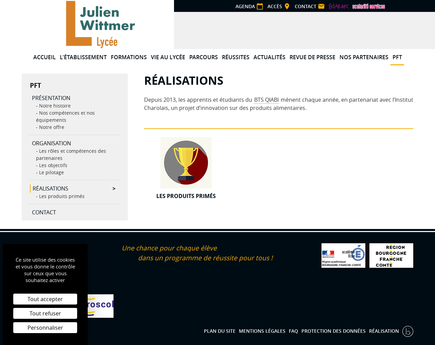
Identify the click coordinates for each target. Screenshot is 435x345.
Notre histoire (54, 105)
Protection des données (333, 331)
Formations (129, 57)
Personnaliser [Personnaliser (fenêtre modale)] (45, 327)
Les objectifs (52, 165)
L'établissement (83, 57)
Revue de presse (312, 57)
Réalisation (384, 331)
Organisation (51, 143)
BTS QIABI (266, 99)
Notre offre (51, 127)
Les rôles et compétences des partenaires (71, 154)
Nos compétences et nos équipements (65, 116)
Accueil (44, 57)
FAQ (293, 331)
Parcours (203, 57)
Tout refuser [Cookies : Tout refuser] (45, 313)
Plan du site (220, 331)
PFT (397, 57)
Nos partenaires (364, 57)
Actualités (269, 57)
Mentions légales (262, 331)
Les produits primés (61, 196)
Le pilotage (51, 172)
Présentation (51, 98)
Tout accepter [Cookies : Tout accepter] (45, 299)
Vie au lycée (168, 57)
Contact (44, 212)
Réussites (235, 57)
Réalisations (50, 188)
